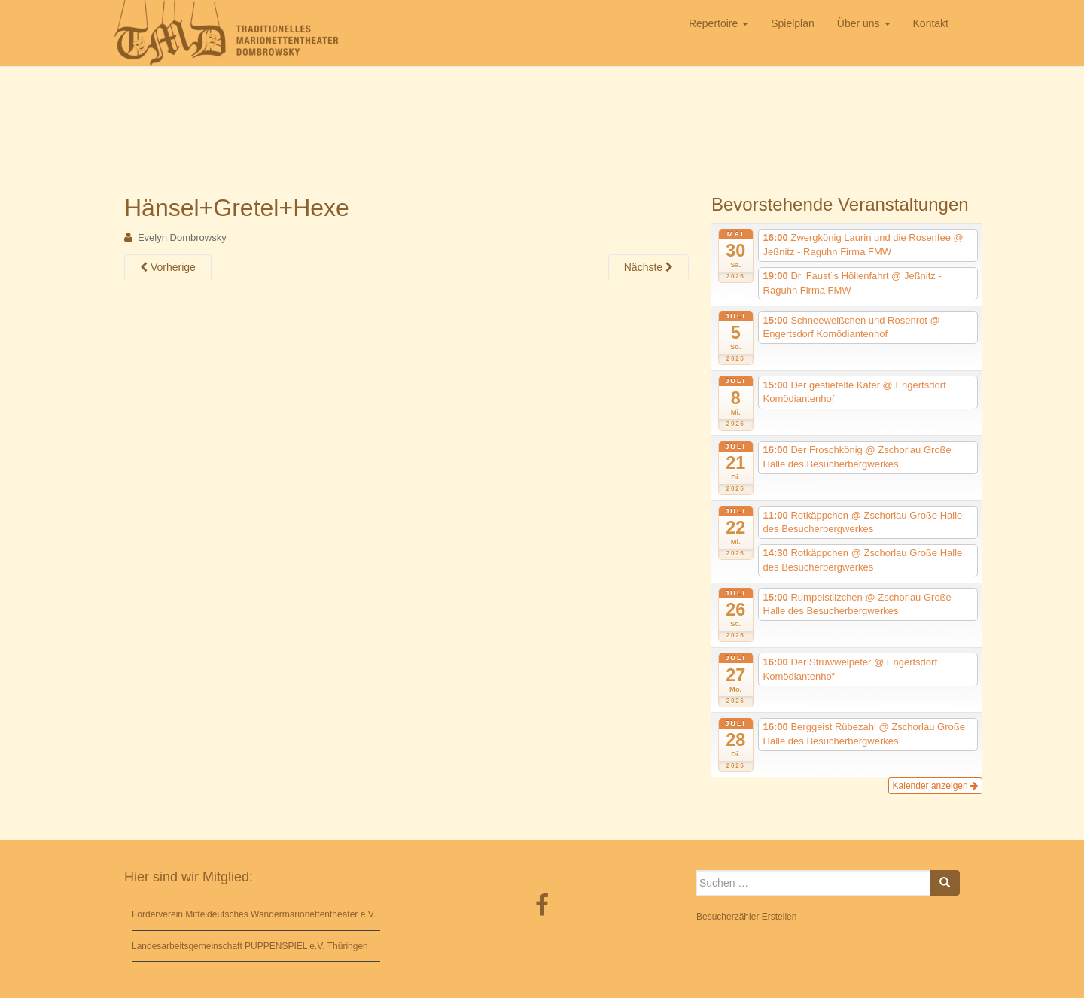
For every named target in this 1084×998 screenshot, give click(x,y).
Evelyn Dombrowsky (182, 237)
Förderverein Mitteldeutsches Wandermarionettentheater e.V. (254, 914)
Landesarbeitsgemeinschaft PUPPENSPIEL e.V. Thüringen (250, 946)
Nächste (648, 267)
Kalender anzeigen (935, 785)
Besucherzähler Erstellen (746, 916)
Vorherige (168, 267)
